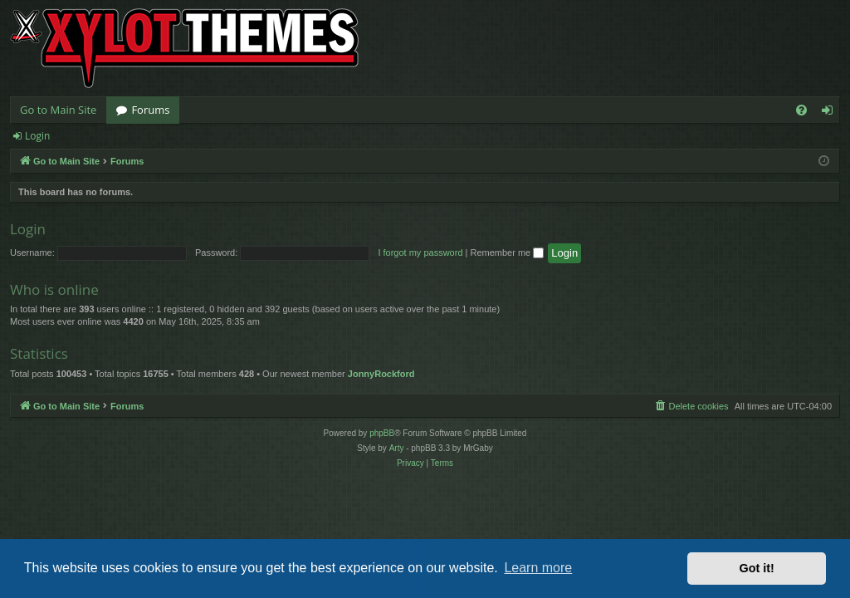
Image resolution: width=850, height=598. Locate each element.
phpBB (381, 433)
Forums (150, 109)
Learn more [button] (538, 568)
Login (37, 136)
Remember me (507, 252)
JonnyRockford (381, 374)
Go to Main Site (58, 109)
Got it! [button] (757, 568)
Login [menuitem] (830, 113)
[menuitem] (801, 110)
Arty (396, 448)
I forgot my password (420, 252)
